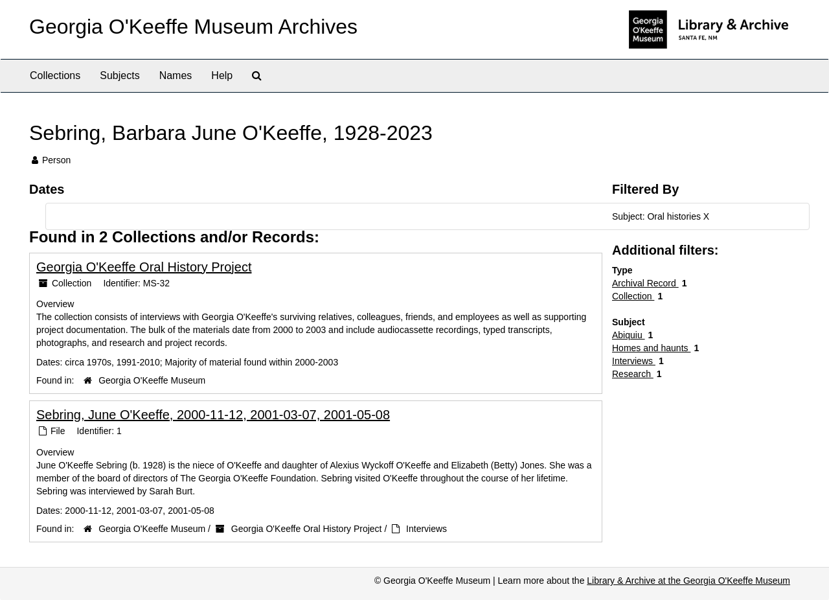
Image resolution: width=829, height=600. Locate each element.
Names (175, 75)
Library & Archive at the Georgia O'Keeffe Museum (688, 580)
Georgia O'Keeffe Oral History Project (143, 267)
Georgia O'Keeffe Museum (151, 380)
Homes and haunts (651, 348)
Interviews (426, 529)
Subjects (119, 75)
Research (632, 374)
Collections (55, 75)
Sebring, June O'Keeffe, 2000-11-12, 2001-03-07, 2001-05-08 (213, 415)
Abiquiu (628, 335)
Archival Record (645, 283)
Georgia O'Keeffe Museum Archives (193, 26)
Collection (633, 296)
